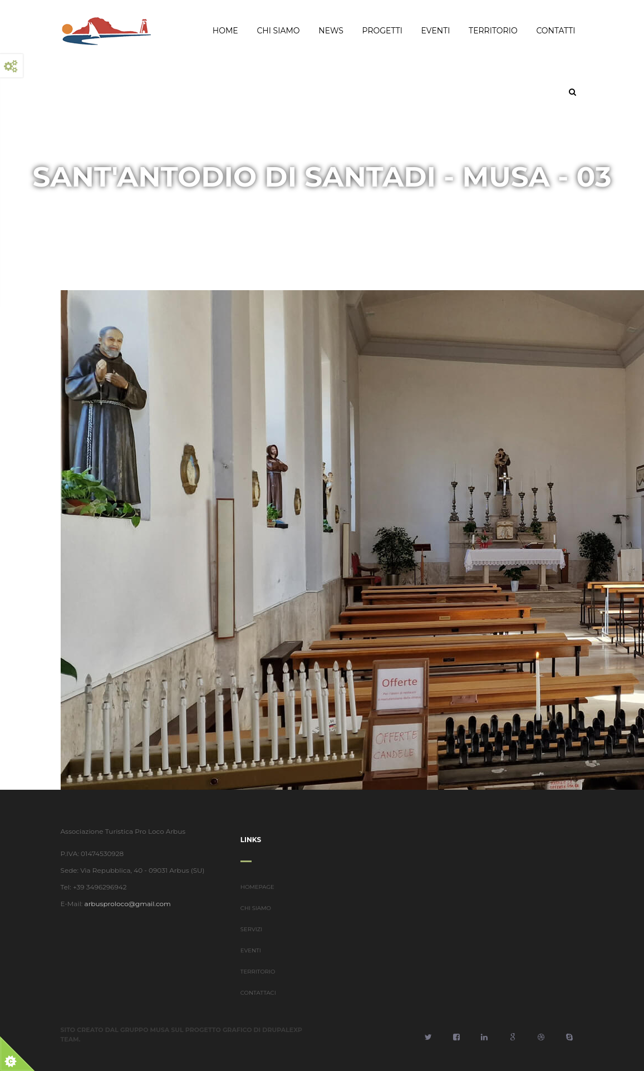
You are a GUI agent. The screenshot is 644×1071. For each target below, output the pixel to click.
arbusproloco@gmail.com (118, 903)
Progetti (382, 31)
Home (225, 31)
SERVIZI (251, 938)
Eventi (435, 31)
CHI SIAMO (255, 917)
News (330, 31)
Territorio (493, 31)
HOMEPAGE (257, 896)
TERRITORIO (258, 981)
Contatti (555, 31)
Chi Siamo (278, 31)
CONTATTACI (258, 1002)
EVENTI (250, 960)
